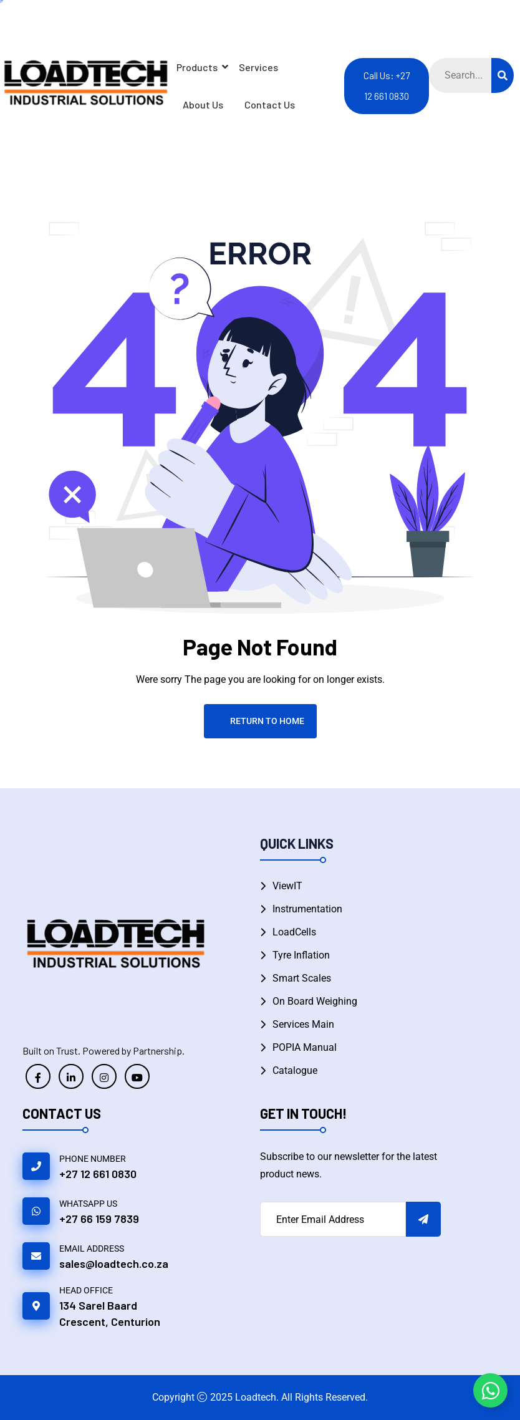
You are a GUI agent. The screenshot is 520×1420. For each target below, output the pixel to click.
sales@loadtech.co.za (113, 1263)
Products (199, 67)
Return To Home (260, 721)
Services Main (303, 1024)
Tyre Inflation (301, 955)
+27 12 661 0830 (98, 1174)
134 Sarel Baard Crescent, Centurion (109, 1313)
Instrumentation (307, 909)
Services (258, 67)
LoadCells (294, 932)
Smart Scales (301, 978)
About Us (203, 104)
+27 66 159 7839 (99, 1218)
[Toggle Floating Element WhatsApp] (490, 1390)
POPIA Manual (304, 1047)
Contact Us (269, 104)
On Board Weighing (314, 1001)
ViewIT (287, 886)
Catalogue (294, 1070)
